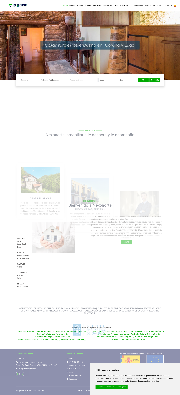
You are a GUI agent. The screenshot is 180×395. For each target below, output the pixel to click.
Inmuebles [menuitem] (107, 5)
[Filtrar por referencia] (127, 80)
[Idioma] (175, 5)
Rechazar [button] (110, 387)
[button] (29, 80)
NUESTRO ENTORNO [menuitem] (93, 5)
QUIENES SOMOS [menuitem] (76, 5)
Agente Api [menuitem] (150, 5)
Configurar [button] (122, 387)
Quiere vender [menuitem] (136, 5)
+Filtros (155, 80)
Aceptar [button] (100, 387)
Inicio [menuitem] (65, 5)
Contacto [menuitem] (167, 5)
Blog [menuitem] (158, 5)
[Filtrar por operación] (107, 80)
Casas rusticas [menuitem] (121, 5)
